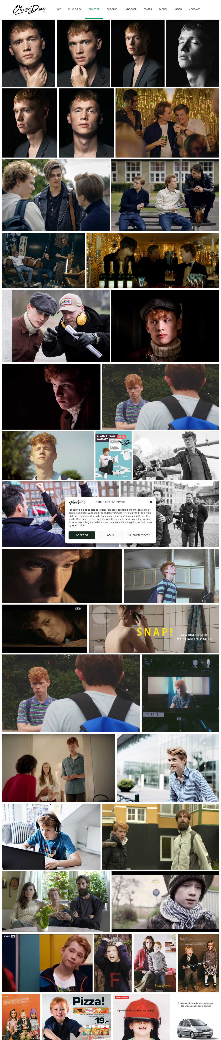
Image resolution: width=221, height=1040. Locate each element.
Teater (148, 9)
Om (59, 9)
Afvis (110, 535)
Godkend (82, 535)
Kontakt (194, 9)
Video (178, 9)
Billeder (94, 9)
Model (163, 9)
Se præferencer (139, 535)
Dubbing (112, 9)
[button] (150, 502)
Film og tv (74, 9)
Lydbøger (130, 9)
